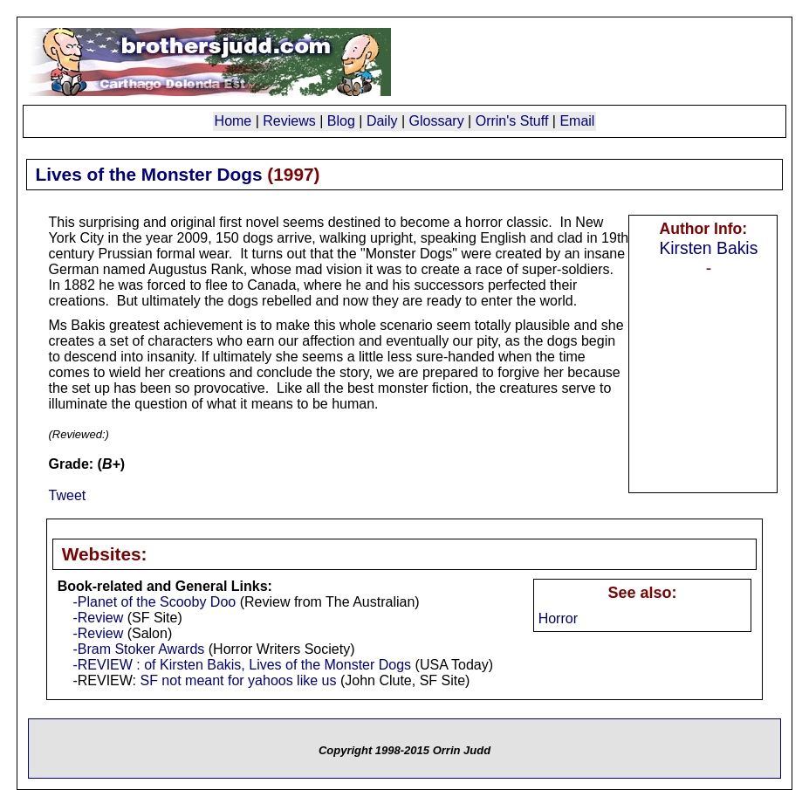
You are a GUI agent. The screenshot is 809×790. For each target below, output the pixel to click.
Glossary (436, 120)
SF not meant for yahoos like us (238, 680)
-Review (97, 617)
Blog (341, 120)
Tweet (67, 495)
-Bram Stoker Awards (138, 649)
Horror (558, 618)
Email (576, 120)
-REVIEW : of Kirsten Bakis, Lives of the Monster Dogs (241, 664)
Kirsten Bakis (708, 248)
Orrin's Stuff (512, 120)
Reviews (289, 120)
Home (233, 120)
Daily (382, 120)
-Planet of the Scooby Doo (154, 601)
